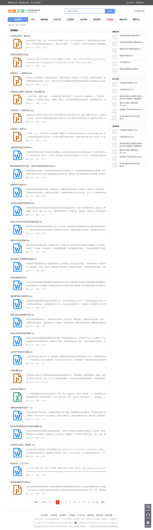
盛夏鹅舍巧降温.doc (18, 185)
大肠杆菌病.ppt (16, 370)
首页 (33, 19)
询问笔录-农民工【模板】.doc (22, 445)
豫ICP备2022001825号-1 (65, 523)
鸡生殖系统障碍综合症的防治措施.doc (26, 426)
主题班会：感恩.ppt (18, 129)
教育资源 (44, 19)
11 (79, 502)
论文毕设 (83, 19)
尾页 (103, 502)
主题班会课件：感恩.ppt (20, 36)
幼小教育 (44, 515)
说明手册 (90, 515)
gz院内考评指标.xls (18, 389)
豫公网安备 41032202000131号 (86, 523)
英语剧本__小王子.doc (19, 463)
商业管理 (96, 19)
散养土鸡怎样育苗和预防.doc (22, 333)
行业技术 (70, 19)
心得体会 (72, 515)
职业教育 (62, 515)
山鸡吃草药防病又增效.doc (21, 352)
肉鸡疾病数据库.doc (18, 278)
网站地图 (108, 515)
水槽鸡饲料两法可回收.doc (21, 147)
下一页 (95, 502)
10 (74, 502)
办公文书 (57, 19)
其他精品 (110, 19)
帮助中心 (140, 3)
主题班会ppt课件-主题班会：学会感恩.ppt (27, 92)
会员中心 (130, 3)
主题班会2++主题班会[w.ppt (21, 110)
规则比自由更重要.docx (20, 240)
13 (89, 502)
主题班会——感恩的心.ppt (21, 73)
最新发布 (115, 32)
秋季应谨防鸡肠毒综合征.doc (22, 315)
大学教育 (53, 515)
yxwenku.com (113, 523)
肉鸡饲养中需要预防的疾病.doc (23, 259)
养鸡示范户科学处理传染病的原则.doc (26, 222)
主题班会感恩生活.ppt (19, 55)
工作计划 (81, 515)
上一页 (43, 502)
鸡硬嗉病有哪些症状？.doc (21, 408)
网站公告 (123, 19)
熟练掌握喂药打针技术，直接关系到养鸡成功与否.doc (33, 166)
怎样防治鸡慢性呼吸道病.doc (22, 203)
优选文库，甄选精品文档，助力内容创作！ (25, 3)
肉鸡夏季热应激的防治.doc (21, 296)
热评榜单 (115, 126)
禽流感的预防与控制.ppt (20, 482)
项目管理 (99, 515)
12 (84, 502)
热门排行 (115, 79)
